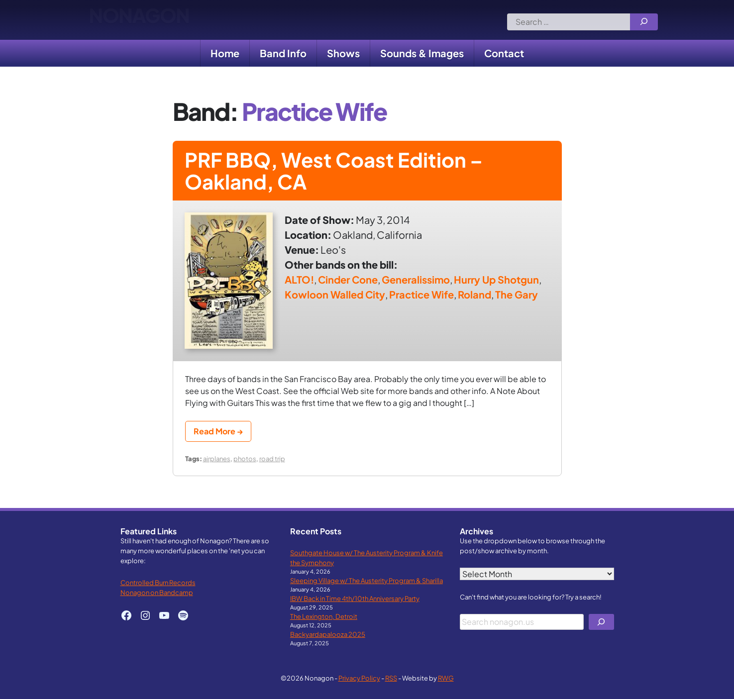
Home (224, 53)
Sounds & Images (422, 53)
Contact (504, 53)
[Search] (644, 21)
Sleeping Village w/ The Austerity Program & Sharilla (366, 580)
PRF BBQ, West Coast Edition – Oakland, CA (334, 170)
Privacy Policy (359, 678)
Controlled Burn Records (158, 582)
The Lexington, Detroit (323, 616)
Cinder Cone (348, 279)
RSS (391, 678)
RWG (446, 678)
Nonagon (139, 20)
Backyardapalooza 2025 (327, 634)
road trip (272, 458)
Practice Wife (421, 294)
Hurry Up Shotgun (496, 279)
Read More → (218, 431)
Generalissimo (416, 279)
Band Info (283, 53)
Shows (343, 53)
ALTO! (299, 279)
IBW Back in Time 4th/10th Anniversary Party (354, 598)
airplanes (216, 458)
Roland (474, 294)
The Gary (516, 294)
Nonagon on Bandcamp (156, 592)
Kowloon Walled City (335, 294)
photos (244, 458)
